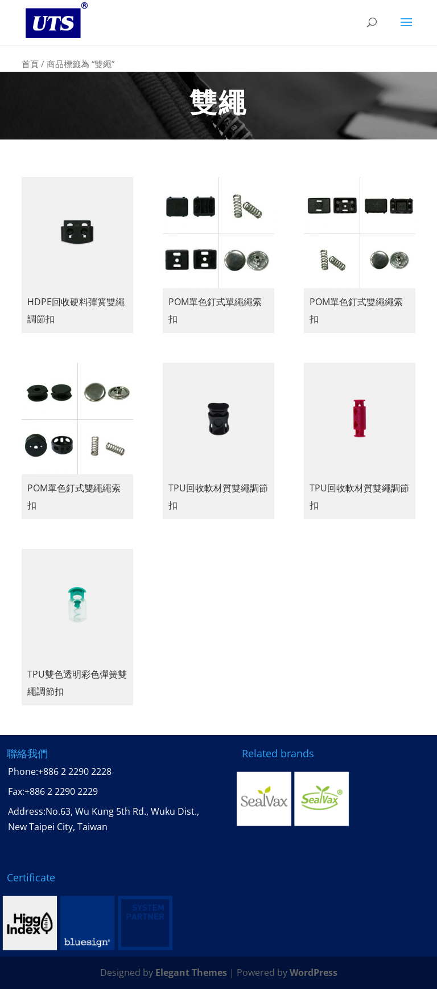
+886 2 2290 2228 (75, 771)
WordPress (313, 972)
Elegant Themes (191, 972)
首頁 (30, 63)
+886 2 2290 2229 (61, 791)
